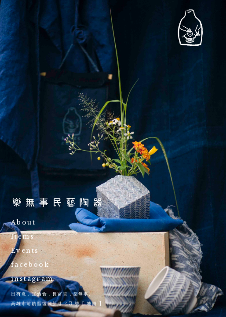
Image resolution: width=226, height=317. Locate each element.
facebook (30, 265)
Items (22, 236)
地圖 (92, 303)
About (23, 222)
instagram (32, 279)
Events (25, 250)
